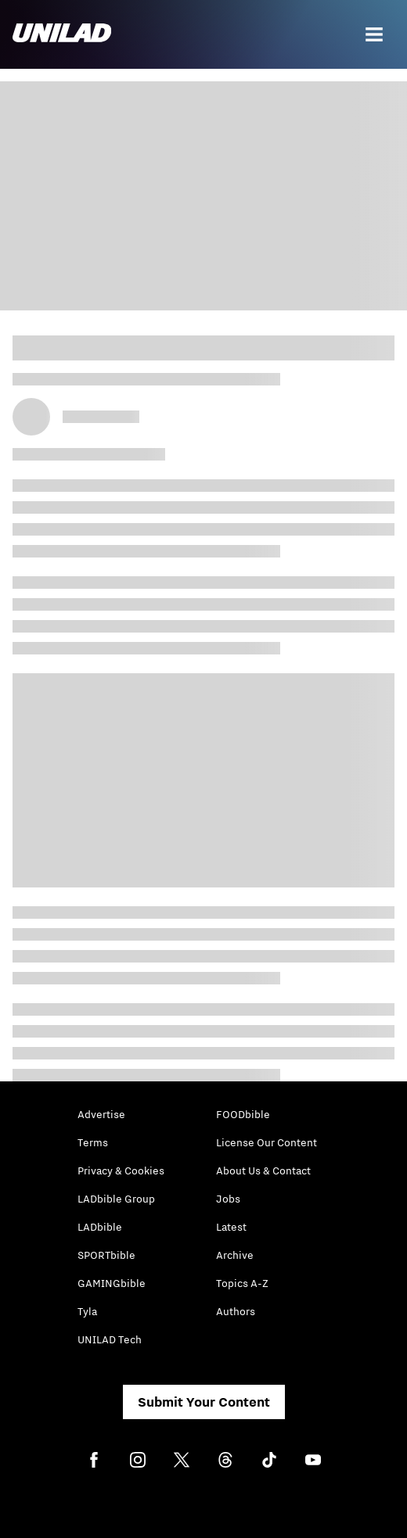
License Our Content (266, 1142)
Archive (235, 1255)
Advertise (101, 1114)
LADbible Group (116, 1199)
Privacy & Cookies (120, 1170)
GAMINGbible (111, 1283)
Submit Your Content (204, 1402)
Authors (235, 1311)
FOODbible (243, 1114)
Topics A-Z (242, 1283)
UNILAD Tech (109, 1339)
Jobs (228, 1199)
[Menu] (374, 34)
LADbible (99, 1227)
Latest (231, 1227)
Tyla (87, 1311)
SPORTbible (106, 1255)
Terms (92, 1142)
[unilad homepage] (62, 34)
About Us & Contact (263, 1170)
